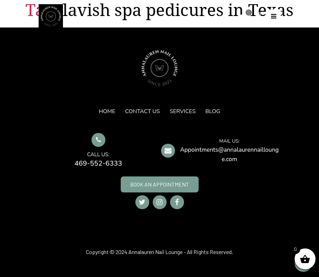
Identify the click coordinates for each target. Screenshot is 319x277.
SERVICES (183, 111)
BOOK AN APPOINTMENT (159, 184)
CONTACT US (142, 111)
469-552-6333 (98, 163)
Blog (212, 111)
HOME (107, 111)
